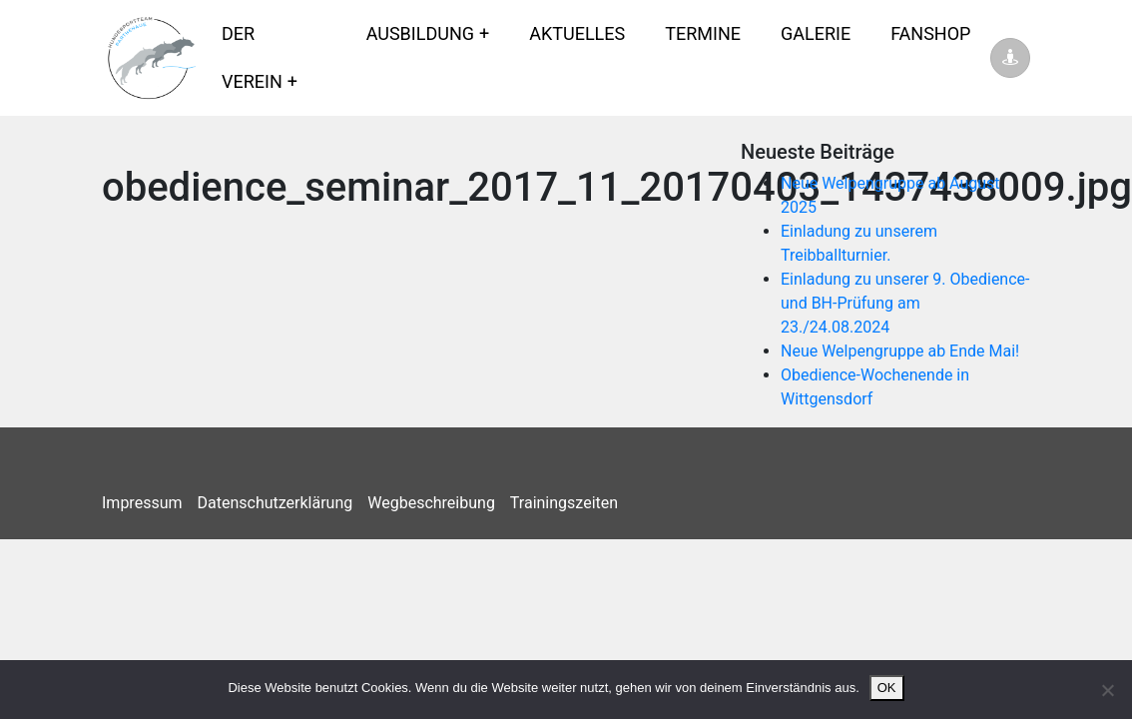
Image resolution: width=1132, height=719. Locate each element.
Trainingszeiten (564, 502)
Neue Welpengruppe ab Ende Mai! (900, 351)
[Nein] (1107, 690)
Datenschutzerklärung (275, 502)
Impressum (142, 502)
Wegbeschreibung (431, 502)
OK (886, 687)
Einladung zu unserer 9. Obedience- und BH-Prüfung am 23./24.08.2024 (905, 303)
